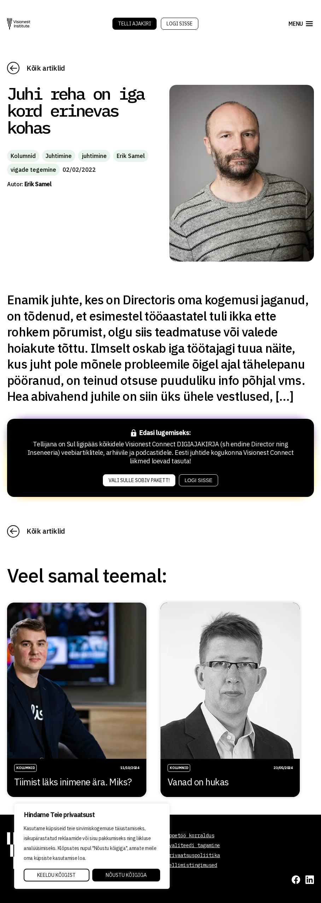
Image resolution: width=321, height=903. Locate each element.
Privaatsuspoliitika (193, 855)
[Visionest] (18, 24)
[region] (92, 846)
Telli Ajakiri (134, 23)
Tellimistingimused (191, 865)
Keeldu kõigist (56, 875)
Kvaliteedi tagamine (193, 845)
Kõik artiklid (46, 68)
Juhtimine (59, 155)
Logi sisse (180, 23)
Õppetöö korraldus (190, 835)
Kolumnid (23, 155)
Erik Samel (131, 155)
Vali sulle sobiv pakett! (139, 480)
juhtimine (94, 155)
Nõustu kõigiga (126, 875)
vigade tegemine (33, 169)
